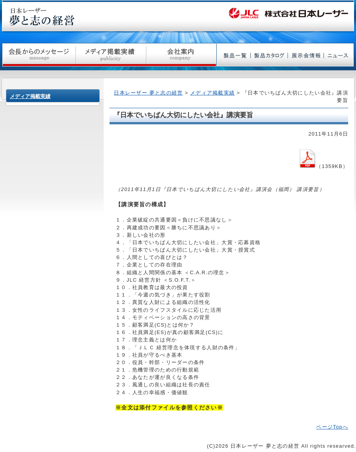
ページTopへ (332, 427)
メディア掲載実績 (111, 55)
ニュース (339, 55)
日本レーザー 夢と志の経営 (148, 93)
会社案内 (181, 55)
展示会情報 (306, 55)
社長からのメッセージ (39, 55)
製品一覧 (234, 55)
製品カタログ (269, 55)
